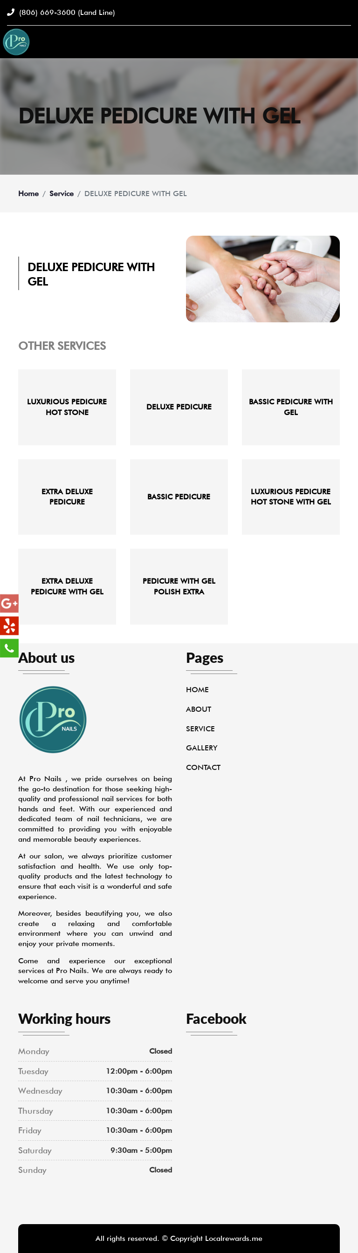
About (198, 709)
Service (61, 193)
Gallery (201, 747)
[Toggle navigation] (345, 42)
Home (28, 193)
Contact (203, 767)
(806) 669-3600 (61, 12)
